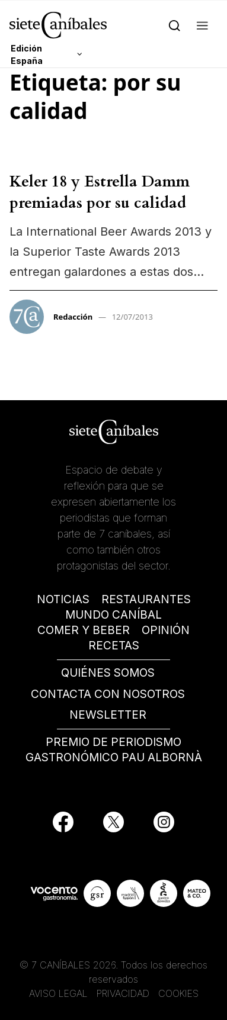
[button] (202, 25)
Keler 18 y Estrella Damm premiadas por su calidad (99, 192)
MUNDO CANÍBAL (113, 615)
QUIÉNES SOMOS (108, 673)
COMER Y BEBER (83, 630)
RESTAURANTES (146, 599)
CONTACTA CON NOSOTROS (108, 694)
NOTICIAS (63, 599)
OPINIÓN (166, 630)
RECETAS (113, 645)
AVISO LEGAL (58, 993)
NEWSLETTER (107, 715)
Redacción (72, 316)
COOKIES (178, 993)
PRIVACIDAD (124, 993)
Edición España (27, 54)
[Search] (174, 25)
